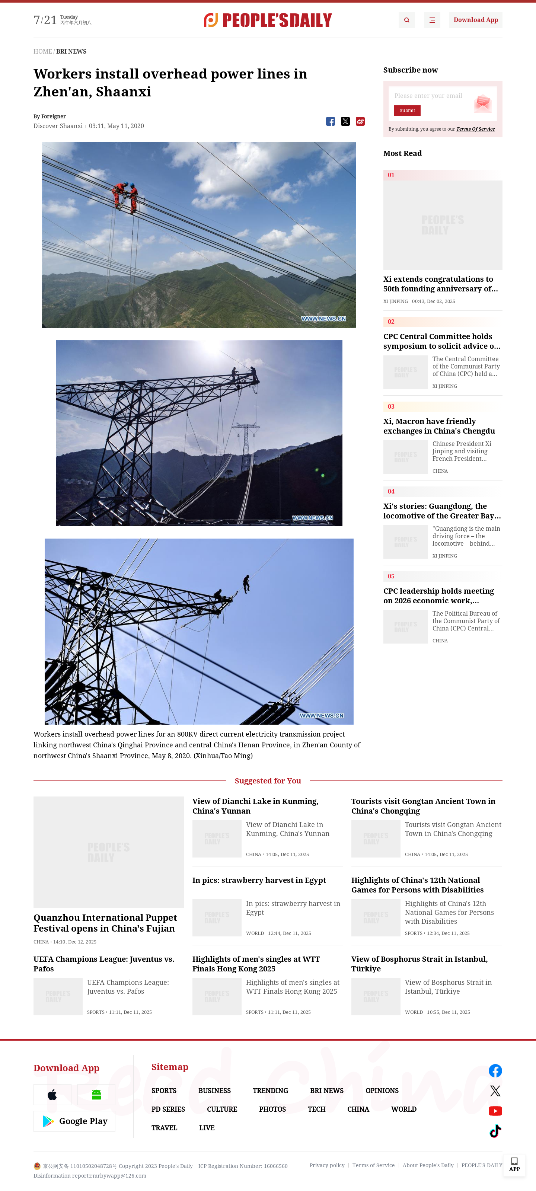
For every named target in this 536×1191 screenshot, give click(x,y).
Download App (476, 19)
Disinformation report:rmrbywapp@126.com (90, 1176)
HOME (43, 51)
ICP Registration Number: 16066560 (243, 1166)
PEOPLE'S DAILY (482, 1165)
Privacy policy (327, 1165)
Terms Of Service (475, 129)
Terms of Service (373, 1165)
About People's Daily (428, 1165)
